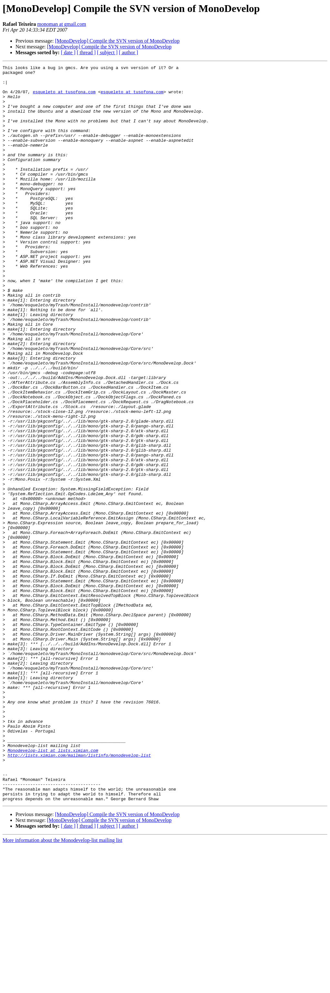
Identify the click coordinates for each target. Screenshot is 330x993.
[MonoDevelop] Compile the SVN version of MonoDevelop (117, 41)
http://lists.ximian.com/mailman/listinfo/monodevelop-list (79, 893)
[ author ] (128, 52)
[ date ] (68, 52)
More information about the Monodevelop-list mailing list (62, 987)
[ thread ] (86, 52)
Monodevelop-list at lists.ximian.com (53, 888)
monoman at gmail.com (61, 24)
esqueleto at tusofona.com (64, 97)
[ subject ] (107, 52)
